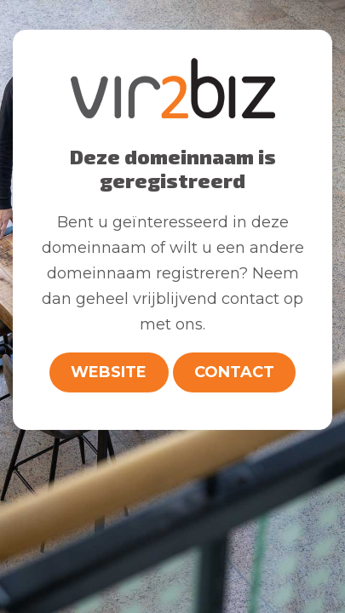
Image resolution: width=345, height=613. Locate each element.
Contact (234, 372)
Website (109, 372)
